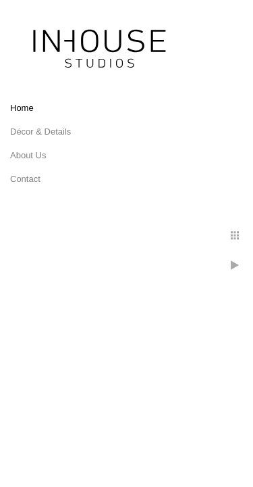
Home (22, 108)
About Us (28, 155)
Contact (25, 179)
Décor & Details (40, 131)
